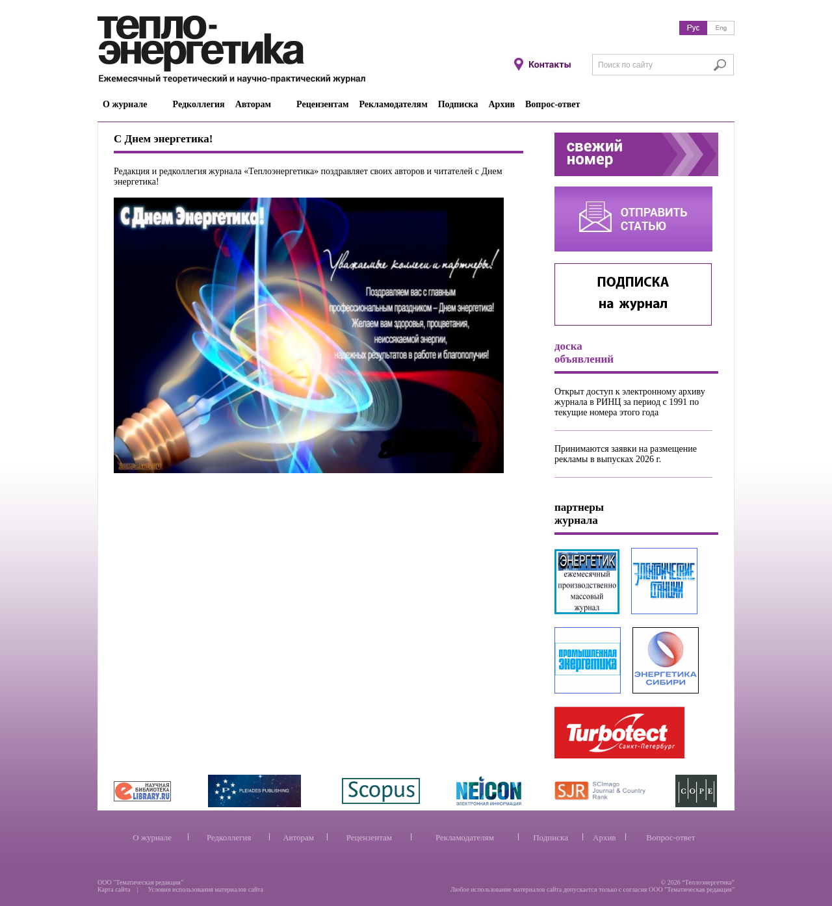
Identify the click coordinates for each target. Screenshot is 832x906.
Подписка (550, 837)
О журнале (152, 837)
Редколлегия (229, 837)
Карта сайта (114, 889)
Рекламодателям (465, 837)
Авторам (298, 837)
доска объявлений (584, 352)
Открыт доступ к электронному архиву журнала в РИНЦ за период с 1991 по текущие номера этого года (629, 402)
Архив (604, 837)
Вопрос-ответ (670, 837)
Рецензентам (369, 837)
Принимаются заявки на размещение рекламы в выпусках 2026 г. (625, 454)
